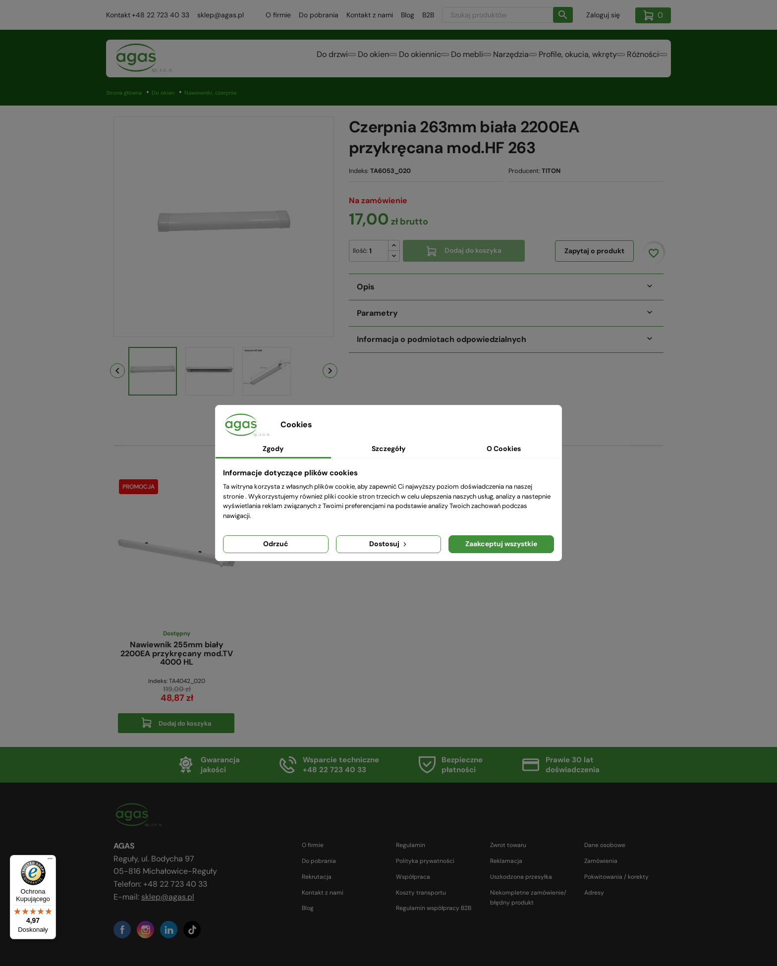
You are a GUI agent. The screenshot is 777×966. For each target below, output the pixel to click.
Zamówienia (600, 861)
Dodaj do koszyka (463, 250)
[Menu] (50, 861)
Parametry (377, 313)
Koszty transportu (421, 893)
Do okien (308, 59)
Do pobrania (318, 14)
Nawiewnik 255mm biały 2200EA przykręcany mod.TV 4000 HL (176, 653)
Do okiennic (366, 59)
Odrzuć (275, 543)
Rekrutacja (317, 877)
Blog (407, 14)
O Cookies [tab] (504, 448)
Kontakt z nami (369, 14)
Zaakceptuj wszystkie (501, 543)
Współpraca (413, 877)
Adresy (594, 893)
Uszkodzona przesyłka (521, 877)
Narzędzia (481, 59)
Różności (637, 59)
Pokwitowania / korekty (616, 877)
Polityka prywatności (425, 861)
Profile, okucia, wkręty (560, 59)
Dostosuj (388, 543)
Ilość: (360, 250)
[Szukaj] (507, 15)
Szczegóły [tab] (388, 448)
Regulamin (410, 845)
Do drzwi (255, 59)
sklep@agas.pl (220, 14)
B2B (428, 14)
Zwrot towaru (508, 845)
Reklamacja (506, 861)
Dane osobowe (604, 845)
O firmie (278, 14)
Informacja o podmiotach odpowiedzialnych (441, 339)
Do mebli (425, 59)
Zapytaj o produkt (594, 250)
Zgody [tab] (273, 448)
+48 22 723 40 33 (160, 14)
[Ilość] (368, 251)
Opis (366, 287)
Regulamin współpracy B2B (433, 908)
